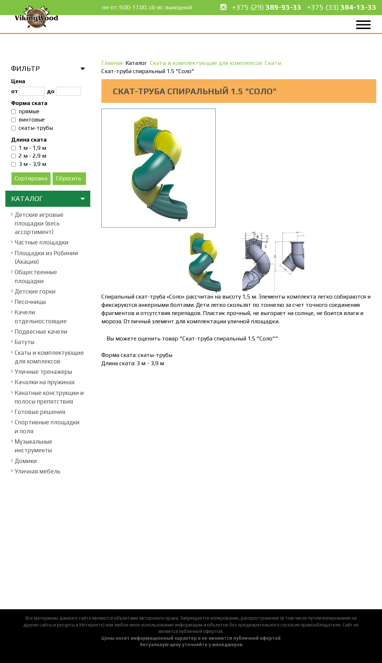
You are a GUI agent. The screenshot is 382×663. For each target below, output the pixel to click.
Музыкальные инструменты (33, 446)
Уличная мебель (37, 471)
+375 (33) (341, 7)
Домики (26, 460)
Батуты (24, 341)
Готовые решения (40, 411)
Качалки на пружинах (45, 382)
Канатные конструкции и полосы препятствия (49, 397)
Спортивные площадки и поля (47, 426)
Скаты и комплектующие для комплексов (49, 357)
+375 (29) (266, 7)
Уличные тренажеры (43, 371)
